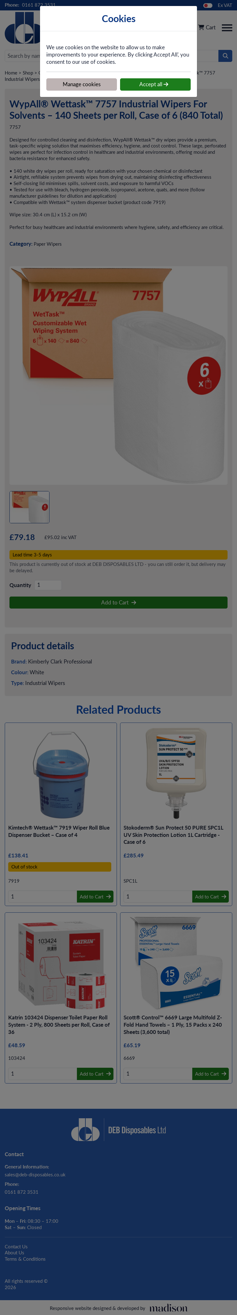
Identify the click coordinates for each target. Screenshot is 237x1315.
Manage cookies (82, 84)
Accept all (153, 84)
